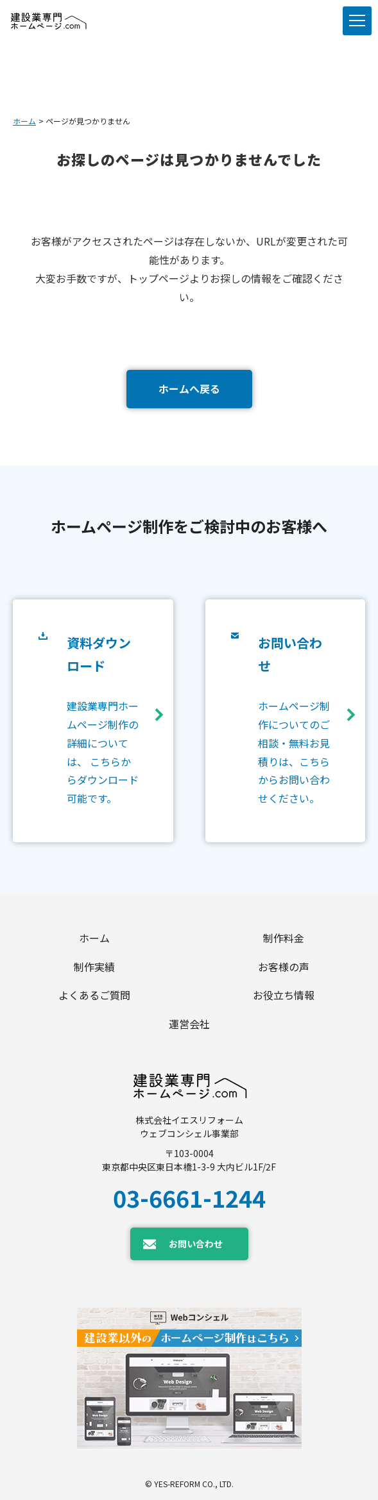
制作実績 (94, 966)
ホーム (24, 120)
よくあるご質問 (94, 995)
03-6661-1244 (189, 1197)
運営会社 (189, 1023)
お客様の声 (283, 966)
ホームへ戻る (189, 388)
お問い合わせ (196, 1243)
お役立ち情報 (283, 995)
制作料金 (283, 938)
